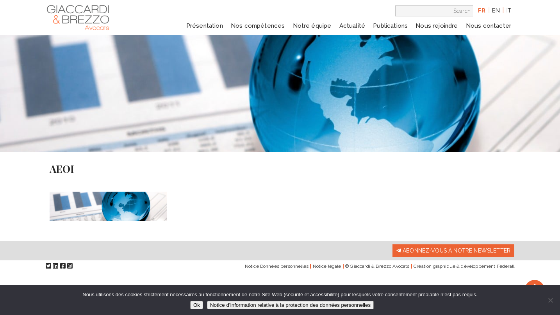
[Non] (550, 300)
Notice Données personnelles (277, 266)
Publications (390, 25)
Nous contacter (488, 25)
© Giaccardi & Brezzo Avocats (377, 266)
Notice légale (327, 266)
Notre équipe (312, 25)
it (508, 10)
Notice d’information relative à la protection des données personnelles (290, 305)
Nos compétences (258, 25)
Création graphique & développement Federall (464, 266)
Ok (196, 305)
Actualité (352, 25)
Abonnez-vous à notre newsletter (453, 250)
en (496, 10)
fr (481, 10)
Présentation (204, 25)
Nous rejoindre (437, 25)
